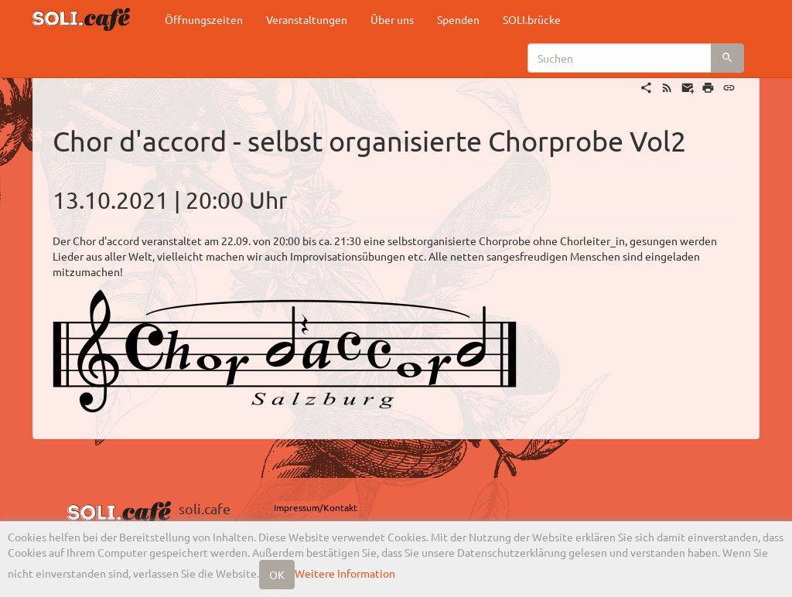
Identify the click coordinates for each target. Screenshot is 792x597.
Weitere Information (345, 573)
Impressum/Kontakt (315, 507)
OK (277, 575)
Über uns (392, 19)
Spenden (458, 19)
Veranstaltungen (306, 19)
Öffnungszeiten (204, 19)
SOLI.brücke (532, 19)
